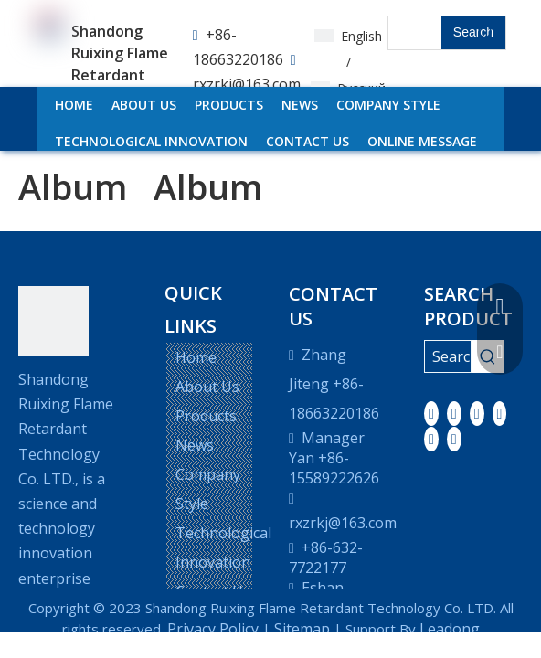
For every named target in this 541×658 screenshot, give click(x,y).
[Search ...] (448, 356)
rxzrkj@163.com (247, 84)
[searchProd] (414, 32)
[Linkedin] (454, 413)
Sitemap (302, 629)
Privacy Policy (213, 629)
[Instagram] (431, 438)
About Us (207, 387)
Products (206, 416)
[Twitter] (477, 413)
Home (196, 357)
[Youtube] (500, 413)
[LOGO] (53, 321)
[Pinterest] (454, 438)
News (194, 445)
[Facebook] (431, 413)
